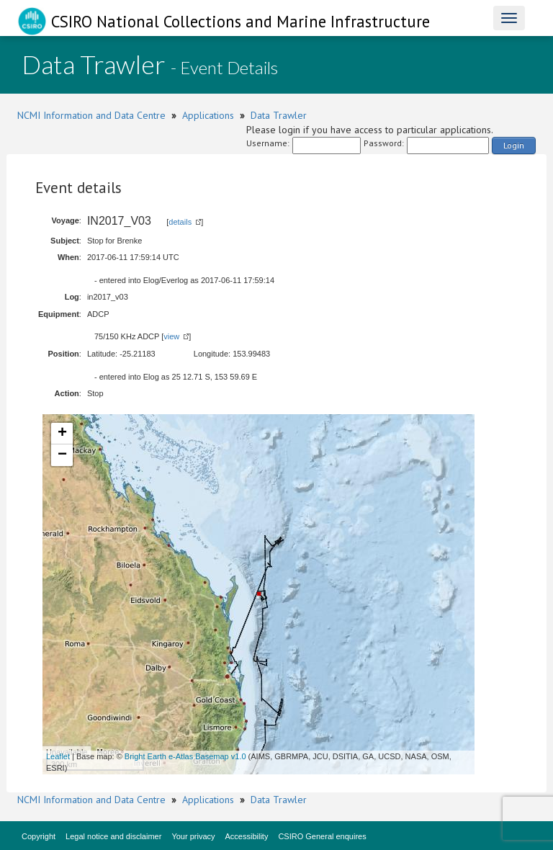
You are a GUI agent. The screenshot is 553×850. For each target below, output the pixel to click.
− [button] (62, 455)
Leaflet (58, 756)
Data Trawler (279, 115)
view (171, 336)
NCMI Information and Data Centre (91, 115)
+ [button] (62, 433)
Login (513, 145)
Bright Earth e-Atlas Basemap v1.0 (185, 756)
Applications (208, 115)
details (180, 222)
